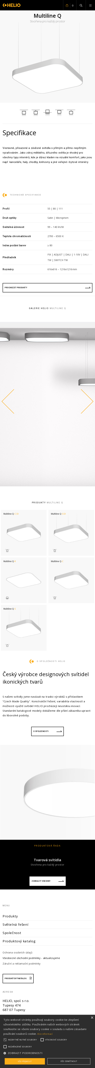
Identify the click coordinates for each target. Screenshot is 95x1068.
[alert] (47, 1041)
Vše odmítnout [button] (69, 1061)
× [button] (92, 1018)
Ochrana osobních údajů (18, 952)
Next (86, 401)
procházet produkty (47, 288)
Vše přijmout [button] (25, 1061)
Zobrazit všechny (48, 881)
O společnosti (47, 731)
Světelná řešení (15, 924)
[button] (47, 1053)
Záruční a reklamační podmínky (22, 963)
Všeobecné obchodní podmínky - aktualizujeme (31, 958)
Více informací (45, 1033)
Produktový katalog (19, 941)
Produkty (10, 916)
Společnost (12, 933)
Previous (8, 401)
